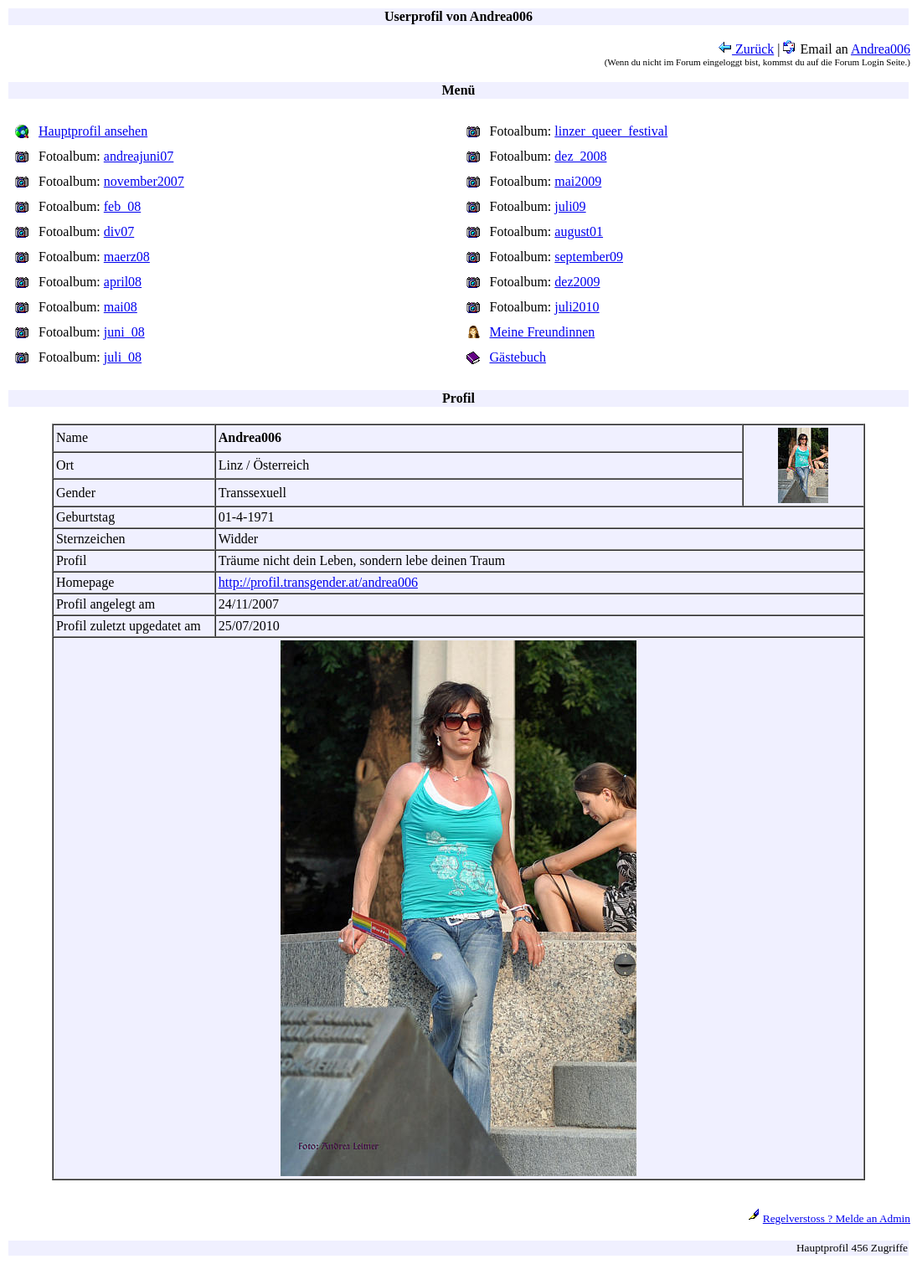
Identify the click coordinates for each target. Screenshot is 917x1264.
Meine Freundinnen (542, 332)
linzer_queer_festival (610, 131)
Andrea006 (880, 49)
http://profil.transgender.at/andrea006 (318, 582)
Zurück (746, 49)
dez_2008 (580, 156)
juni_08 (124, 332)
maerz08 (127, 256)
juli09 (569, 206)
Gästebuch (518, 357)
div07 (119, 231)
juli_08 (123, 357)
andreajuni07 (139, 156)
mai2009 (577, 181)
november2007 (144, 181)
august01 (578, 231)
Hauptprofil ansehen (93, 131)
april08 (123, 282)
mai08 (120, 307)
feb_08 (122, 206)
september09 (588, 256)
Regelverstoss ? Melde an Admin (836, 1218)
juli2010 (576, 307)
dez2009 (577, 282)
